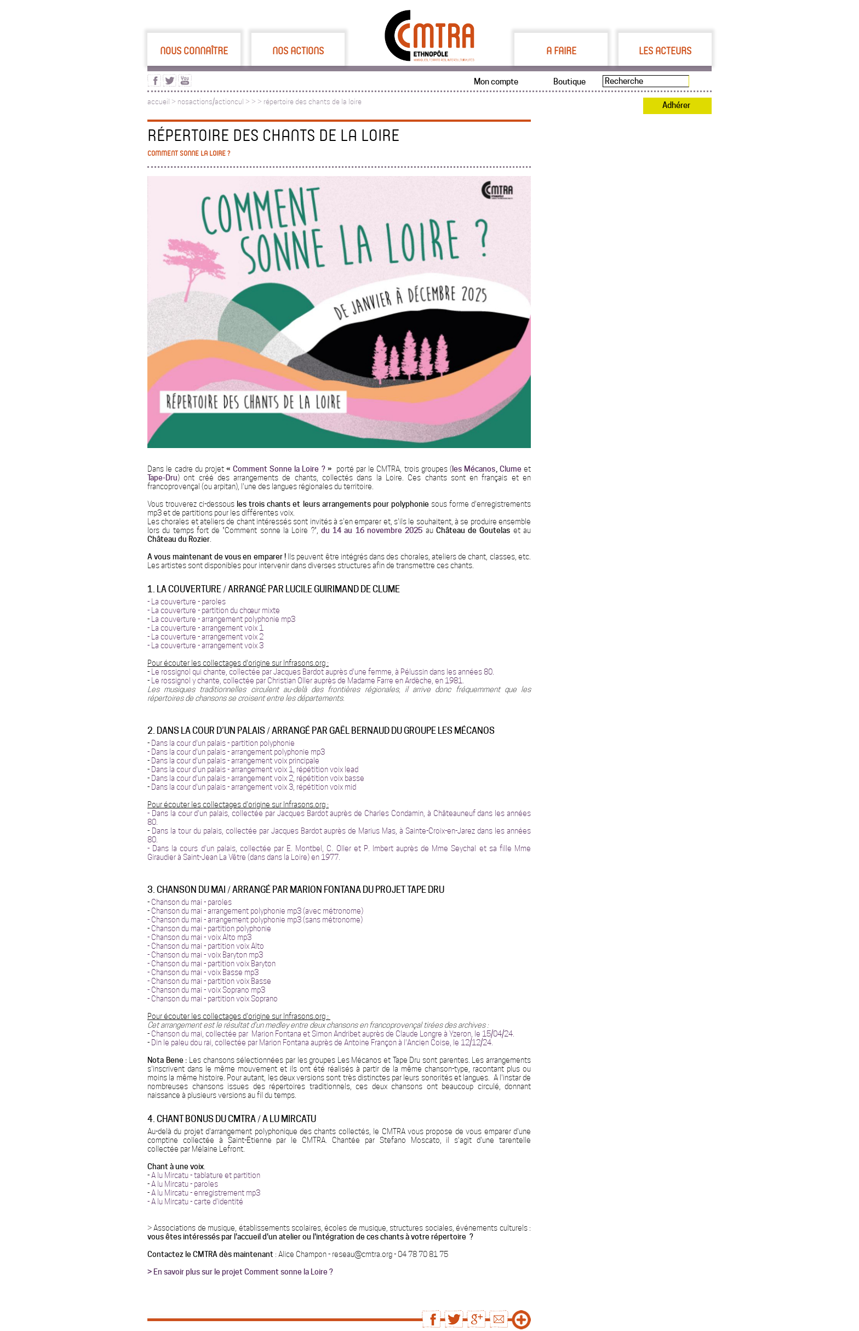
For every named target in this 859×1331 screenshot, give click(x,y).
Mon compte (496, 82)
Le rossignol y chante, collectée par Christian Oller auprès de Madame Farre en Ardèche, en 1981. (307, 680)
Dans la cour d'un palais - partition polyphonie (223, 743)
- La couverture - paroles (186, 601)
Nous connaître (194, 50)
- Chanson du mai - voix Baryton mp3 (205, 954)
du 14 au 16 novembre (363, 530)
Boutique (569, 82)
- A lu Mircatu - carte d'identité (195, 1201)
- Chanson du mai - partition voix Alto (205, 946)
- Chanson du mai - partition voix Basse (209, 981)
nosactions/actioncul (210, 102)
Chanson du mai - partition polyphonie (211, 928)
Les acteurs (665, 50)
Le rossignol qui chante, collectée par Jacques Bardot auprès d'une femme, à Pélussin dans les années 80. (322, 671)
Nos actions (298, 50)
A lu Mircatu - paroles (184, 1184)
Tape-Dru (162, 477)
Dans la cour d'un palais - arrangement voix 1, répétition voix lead (254, 769)
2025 (413, 530)
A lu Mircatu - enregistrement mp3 (205, 1192)
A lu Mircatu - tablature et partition (205, 1175)
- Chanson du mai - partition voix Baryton (211, 963)
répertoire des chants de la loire (313, 102)
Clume (511, 469)
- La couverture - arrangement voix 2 (205, 636)
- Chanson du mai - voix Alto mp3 (199, 937)
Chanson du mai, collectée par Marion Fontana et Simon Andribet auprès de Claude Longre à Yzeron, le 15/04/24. (332, 1033)
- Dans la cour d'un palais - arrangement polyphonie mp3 (236, 751)
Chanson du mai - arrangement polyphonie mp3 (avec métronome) (257, 911)
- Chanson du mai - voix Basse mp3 (203, 972)
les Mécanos (473, 469)
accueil (158, 102)
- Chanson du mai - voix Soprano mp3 (206, 989)
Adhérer (676, 105)
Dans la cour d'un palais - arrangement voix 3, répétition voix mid (254, 787)
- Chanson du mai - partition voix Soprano (212, 998)
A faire (561, 50)
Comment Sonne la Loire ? (280, 469)
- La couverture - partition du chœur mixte (213, 610)
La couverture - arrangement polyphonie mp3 (223, 619)
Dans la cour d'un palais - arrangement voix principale (235, 760)
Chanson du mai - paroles (191, 902)
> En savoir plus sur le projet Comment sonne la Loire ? (240, 1271)
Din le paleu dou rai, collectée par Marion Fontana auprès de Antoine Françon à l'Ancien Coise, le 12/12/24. (322, 1042)
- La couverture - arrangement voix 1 (205, 628)
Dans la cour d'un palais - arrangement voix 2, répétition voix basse (257, 778)
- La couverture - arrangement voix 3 (205, 645)
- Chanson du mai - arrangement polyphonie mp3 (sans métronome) (255, 919)
